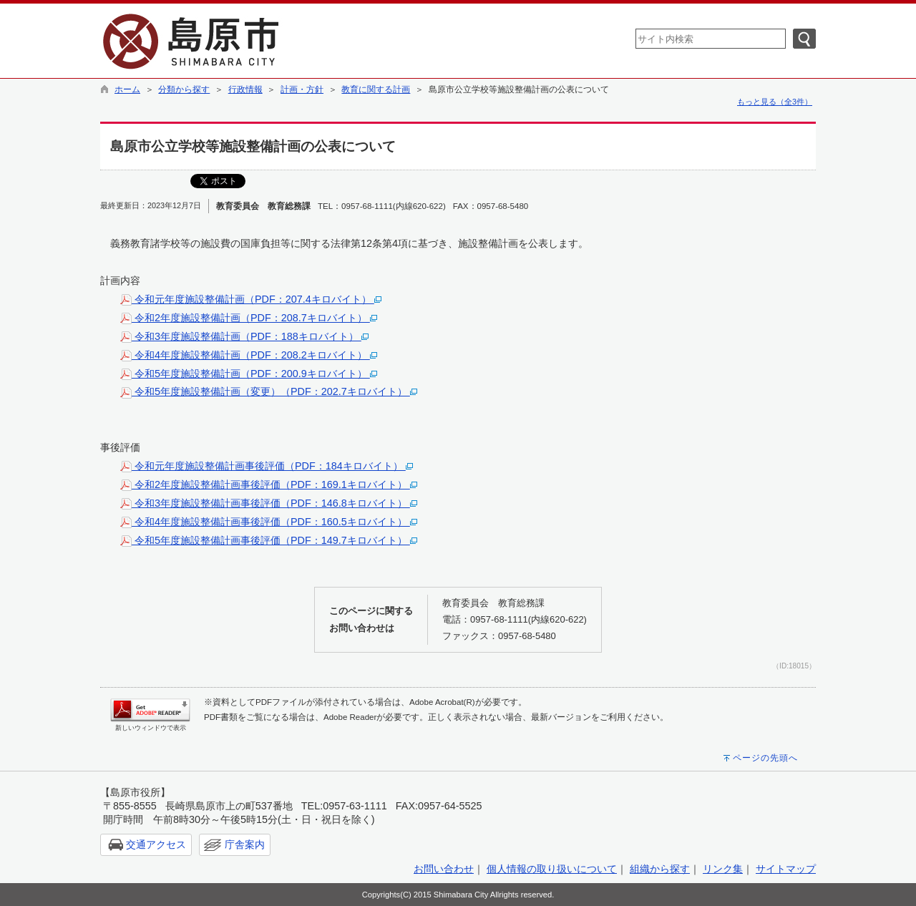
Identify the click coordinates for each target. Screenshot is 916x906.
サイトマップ (786, 869)
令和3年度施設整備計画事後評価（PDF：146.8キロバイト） (268, 503)
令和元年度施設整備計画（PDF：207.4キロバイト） (250, 299)
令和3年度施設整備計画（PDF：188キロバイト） (244, 336)
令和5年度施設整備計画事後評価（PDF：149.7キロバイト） (268, 540)
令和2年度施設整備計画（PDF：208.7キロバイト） (248, 317)
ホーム (127, 89)
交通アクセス (156, 844)
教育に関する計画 (375, 89)
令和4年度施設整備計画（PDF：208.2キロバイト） (248, 355)
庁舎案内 (245, 844)
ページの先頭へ (765, 758)
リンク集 (723, 869)
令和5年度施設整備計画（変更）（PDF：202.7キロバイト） (268, 391)
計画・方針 (302, 89)
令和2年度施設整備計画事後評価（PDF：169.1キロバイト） (268, 484)
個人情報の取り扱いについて (552, 869)
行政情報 (245, 89)
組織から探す (660, 869)
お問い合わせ (444, 869)
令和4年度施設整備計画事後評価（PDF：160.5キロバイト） (268, 521)
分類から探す (184, 89)
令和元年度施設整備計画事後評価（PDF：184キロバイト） (266, 466)
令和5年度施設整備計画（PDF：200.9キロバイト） (248, 373)
